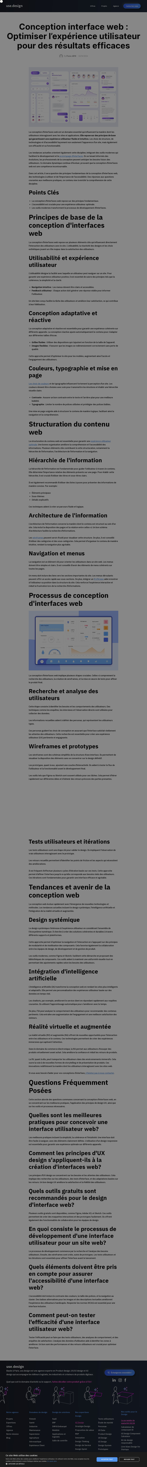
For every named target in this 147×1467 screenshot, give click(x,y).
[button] (49, 1463)
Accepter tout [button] (107, 1459)
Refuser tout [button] (129, 1459)
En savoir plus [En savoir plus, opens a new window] (52, 1461)
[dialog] (73, 1459)
